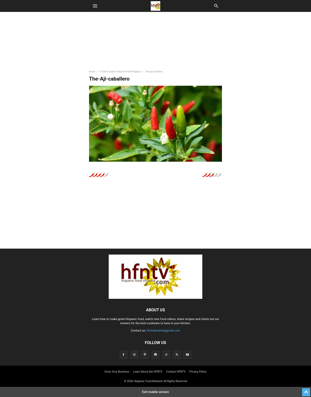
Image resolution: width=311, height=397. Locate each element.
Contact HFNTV (175, 371)
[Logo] (155, 298)
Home (92, 71)
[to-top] (306, 390)
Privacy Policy (197, 371)
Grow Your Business (117, 371)
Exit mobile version (155, 392)
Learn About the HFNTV (147, 371)
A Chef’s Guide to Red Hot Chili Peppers (120, 71)
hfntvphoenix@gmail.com (163, 330)
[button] (95, 6)
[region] (155, 42)
